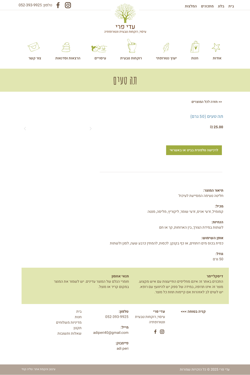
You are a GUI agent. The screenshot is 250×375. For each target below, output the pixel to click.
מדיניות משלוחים (69, 322)
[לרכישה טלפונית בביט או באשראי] (194, 150)
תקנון (78, 328)
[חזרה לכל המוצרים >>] (207, 102)
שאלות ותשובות (69, 333)
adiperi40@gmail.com (110, 332)
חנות (78, 317)
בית (79, 311)
